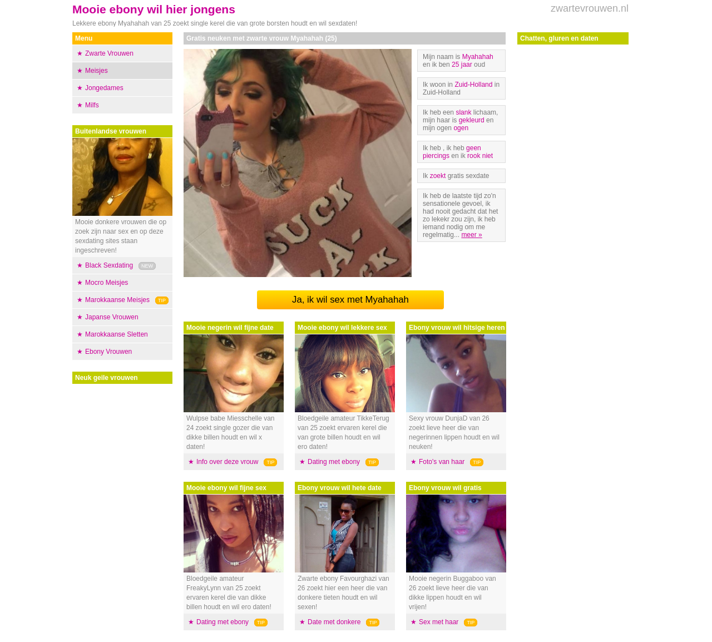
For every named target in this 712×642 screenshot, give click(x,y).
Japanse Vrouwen (112, 317)
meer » (471, 235)
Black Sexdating (109, 265)
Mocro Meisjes (106, 283)
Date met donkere (334, 622)
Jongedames (104, 88)
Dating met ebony (222, 622)
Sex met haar (438, 622)
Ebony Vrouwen (108, 351)
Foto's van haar (441, 462)
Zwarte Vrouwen (109, 53)
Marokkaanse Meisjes (117, 300)
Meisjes (96, 71)
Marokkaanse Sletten (116, 334)
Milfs (92, 105)
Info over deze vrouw (227, 462)
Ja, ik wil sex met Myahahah (350, 299)
